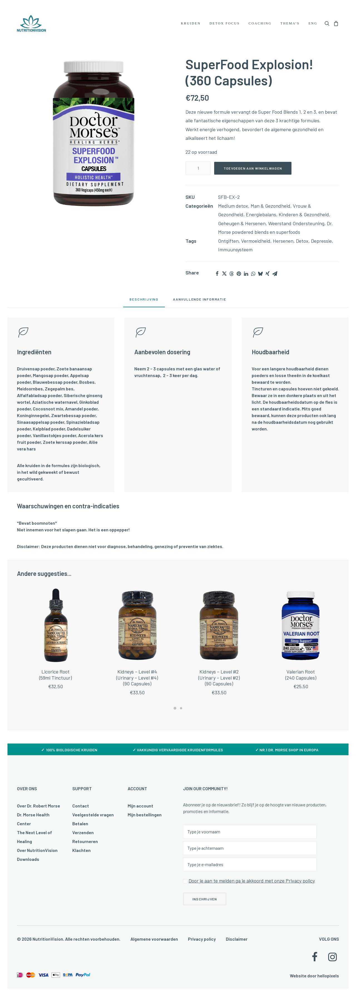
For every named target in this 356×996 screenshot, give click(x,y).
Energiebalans (261, 217)
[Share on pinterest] (238, 276)
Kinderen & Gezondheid (304, 217)
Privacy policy (202, 939)
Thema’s (290, 23)
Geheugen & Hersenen (242, 226)
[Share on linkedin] (246, 276)
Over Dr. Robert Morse (38, 805)
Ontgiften (228, 244)
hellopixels (328, 975)
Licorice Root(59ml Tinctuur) (55, 695)
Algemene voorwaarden (154, 939)
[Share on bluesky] (260, 276)
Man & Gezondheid (270, 208)
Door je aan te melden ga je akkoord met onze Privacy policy (252, 881)
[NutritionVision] (31, 23)
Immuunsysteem (235, 252)
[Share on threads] (231, 276)
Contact (80, 805)
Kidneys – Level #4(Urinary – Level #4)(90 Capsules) (137, 702)
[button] (328, 23)
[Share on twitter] (224, 276)
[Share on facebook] (217, 276)
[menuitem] (190, 23)
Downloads (28, 859)
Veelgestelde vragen (93, 814)
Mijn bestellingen (145, 814)
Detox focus (224, 23)
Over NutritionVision (37, 850)
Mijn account (140, 805)
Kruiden (191, 23)
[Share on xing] (267, 276)
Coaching (260, 23)
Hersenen (283, 244)
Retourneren (85, 841)
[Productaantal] (198, 171)
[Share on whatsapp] (253, 276)
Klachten (81, 850)
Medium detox (233, 208)
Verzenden (83, 832)
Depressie (321, 244)
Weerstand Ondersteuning (296, 226)
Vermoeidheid (255, 244)
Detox (302, 244)
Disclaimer (237, 939)
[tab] (200, 303)
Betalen (80, 823)
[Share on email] (274, 276)
